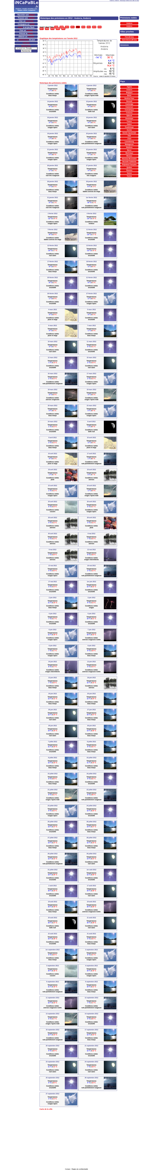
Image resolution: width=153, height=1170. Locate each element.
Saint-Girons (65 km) (129, 40)
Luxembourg (129, 141)
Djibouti (129, 116)
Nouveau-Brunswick (129, 159)
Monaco (129, 156)
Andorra (129, 23)
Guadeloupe (129, 127)
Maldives (129, 147)
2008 (56, 27)
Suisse (129, 173)
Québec (129, 167)
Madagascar (129, 144)
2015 (94, 27)
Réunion (129, 170)
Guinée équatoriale (129, 133)
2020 (58, 29)
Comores (129, 113)
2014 (88, 27)
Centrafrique (129, 110)
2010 (67, 27)
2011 (72, 27)
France (129, 121)
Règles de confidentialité (80, 1169)
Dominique (129, 118)
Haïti (129, 136)
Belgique (129, 93)
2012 (78, 27)
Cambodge (129, 104)
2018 (47, 29)
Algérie (129, 87)
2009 (61, 27)
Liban (129, 139)
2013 (83, 27)
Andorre (129, 26)
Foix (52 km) (129, 37)
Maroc (129, 150)
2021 (63, 29)
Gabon (129, 124)
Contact (67, 1169)
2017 (41, 29)
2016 (99, 27)
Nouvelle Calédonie (129, 162)
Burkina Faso (129, 98)
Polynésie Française (129, 164)
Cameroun (129, 107)
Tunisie (129, 176)
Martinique (129, 153)
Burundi (129, 101)
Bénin (129, 95)
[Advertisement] (89, 5)
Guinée (129, 130)
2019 (52, 29)
